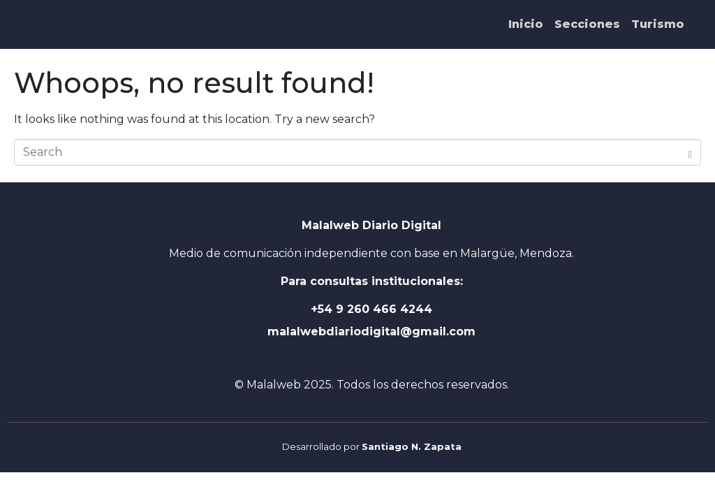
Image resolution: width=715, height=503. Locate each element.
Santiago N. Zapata (412, 446)
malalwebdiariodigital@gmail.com (371, 331)
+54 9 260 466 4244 (371, 309)
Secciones (587, 24)
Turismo (657, 24)
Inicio (525, 24)
